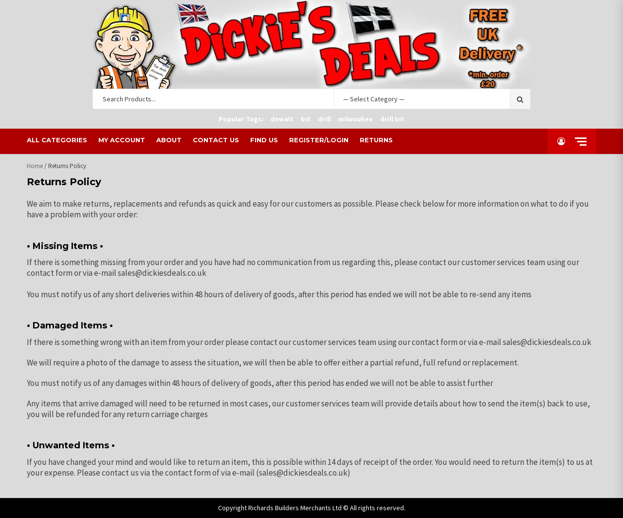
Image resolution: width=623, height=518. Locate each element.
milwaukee (355, 119)
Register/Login (319, 140)
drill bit (392, 119)
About (169, 140)
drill (324, 119)
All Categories (57, 140)
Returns (376, 140)
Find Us (264, 140)
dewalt (282, 119)
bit (306, 119)
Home (35, 166)
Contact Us (216, 140)
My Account (122, 140)
